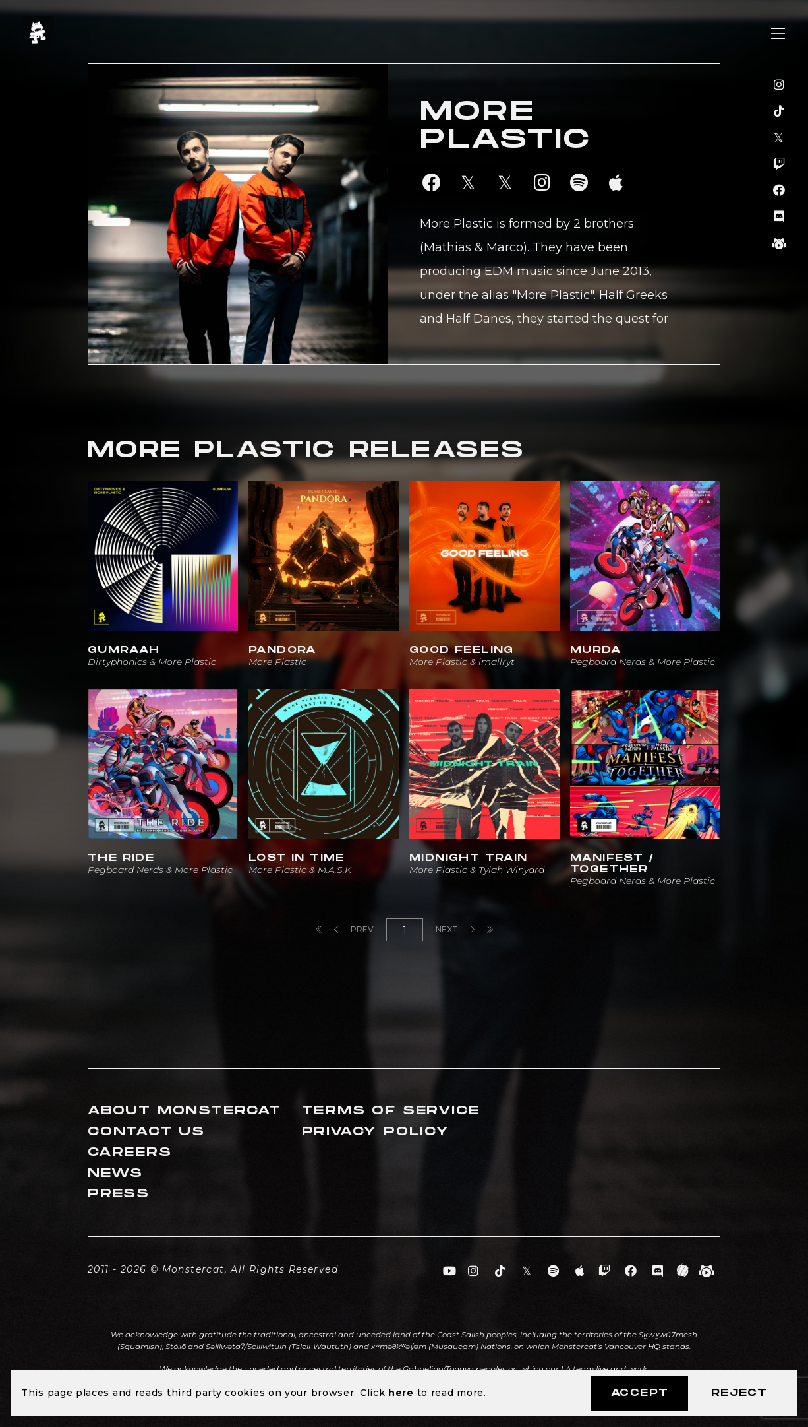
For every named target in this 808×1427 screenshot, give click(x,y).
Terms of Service (391, 1111)
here (401, 1393)
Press (119, 1194)
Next (455, 929)
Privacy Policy (375, 1132)
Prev (354, 929)
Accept (639, 1393)
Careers (130, 1152)
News (115, 1173)
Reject (739, 1393)
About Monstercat (184, 1111)
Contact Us (146, 1132)
